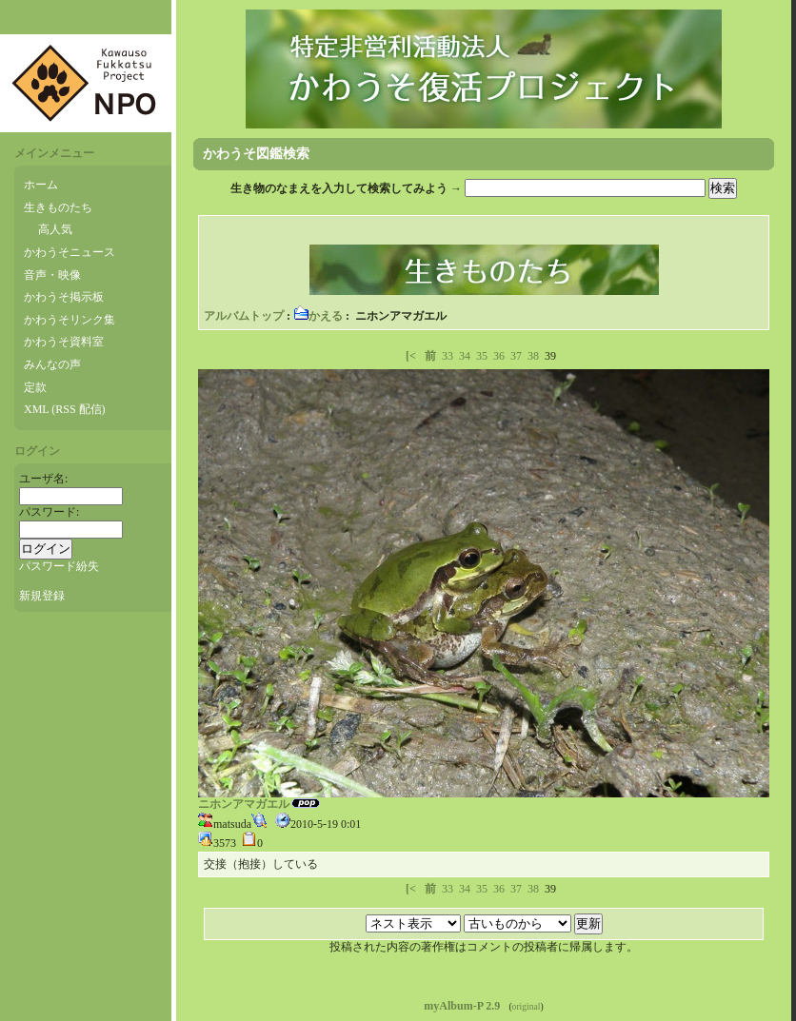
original (526, 1006)
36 (499, 356)
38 (533, 356)
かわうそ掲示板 (64, 297)
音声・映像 (52, 275)
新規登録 (42, 595)
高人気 (55, 229)
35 (482, 356)
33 (447, 356)
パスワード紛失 (59, 566)
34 (464, 356)
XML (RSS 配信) (65, 409)
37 (516, 356)
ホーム (41, 184)
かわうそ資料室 (64, 341)
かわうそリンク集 (69, 319)
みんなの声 (52, 364)
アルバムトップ (244, 316)
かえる (318, 316)
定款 (35, 387)
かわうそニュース (69, 252)
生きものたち (58, 207)
